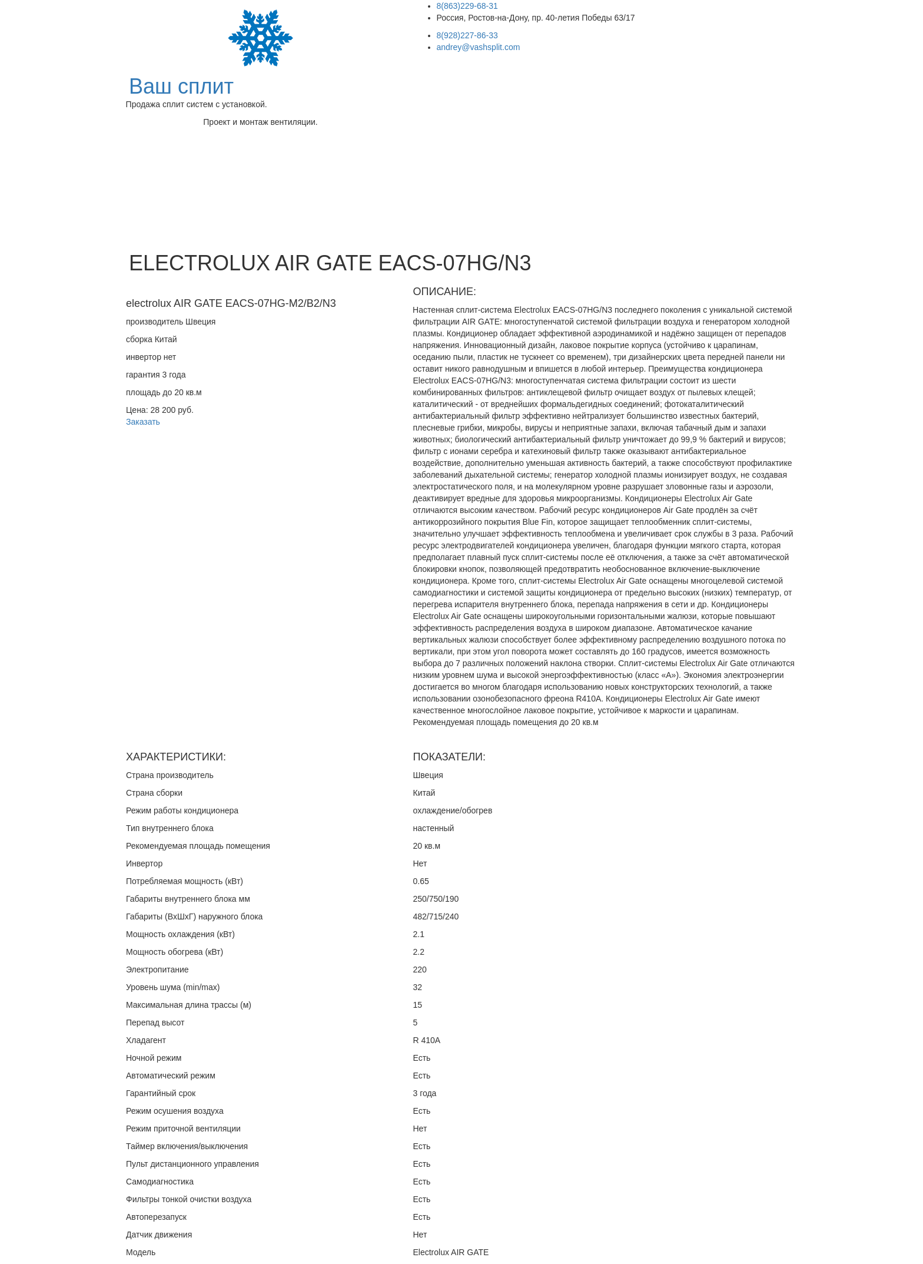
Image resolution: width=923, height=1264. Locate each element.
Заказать (143, 421)
